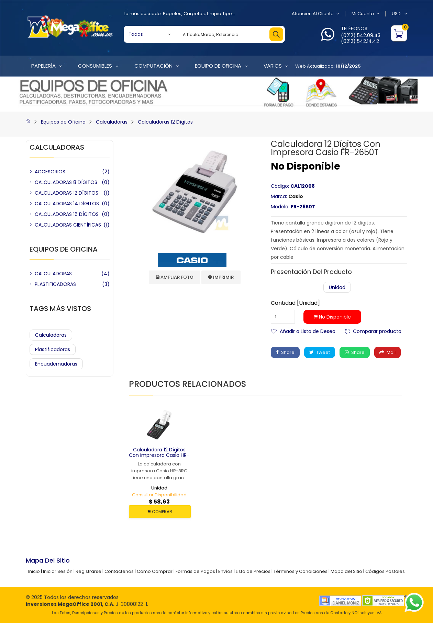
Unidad (337, 287)
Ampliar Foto (174, 277)
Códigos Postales (385, 571)
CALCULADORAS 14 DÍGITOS (67, 203)
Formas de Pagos (195, 571)
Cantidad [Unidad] (295, 303)
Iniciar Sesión (58, 571)
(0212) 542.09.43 (360, 35)
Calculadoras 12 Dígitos (165, 121)
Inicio (34, 571)
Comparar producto (377, 331)
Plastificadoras (52, 349)
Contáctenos (119, 571)
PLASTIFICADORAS (55, 284)
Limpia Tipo (219, 13)
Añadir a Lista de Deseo (307, 331)
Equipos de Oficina (63, 121)
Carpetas (194, 13)
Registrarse (88, 571)
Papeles (172, 13)
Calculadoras (111, 121)
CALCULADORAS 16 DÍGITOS (67, 214)
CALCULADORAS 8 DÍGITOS (66, 182)
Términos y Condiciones (300, 571)
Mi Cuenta (365, 13)
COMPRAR (159, 512)
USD (399, 13)
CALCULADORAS (53, 273)
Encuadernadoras (56, 363)
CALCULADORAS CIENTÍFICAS (68, 224)
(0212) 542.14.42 (360, 41)
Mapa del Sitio (346, 571)
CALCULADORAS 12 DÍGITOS (66, 192)
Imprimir (221, 277)
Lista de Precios (253, 571)
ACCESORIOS (50, 171)
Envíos (225, 571)
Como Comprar (155, 571)
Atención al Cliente (315, 13)
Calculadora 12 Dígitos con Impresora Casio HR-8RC (159, 455)
